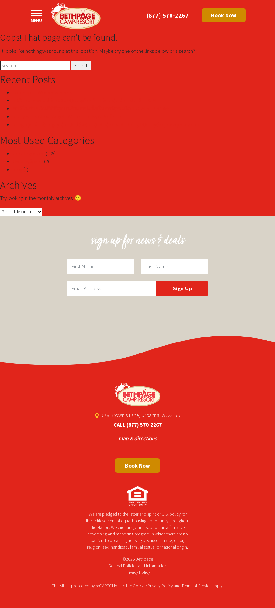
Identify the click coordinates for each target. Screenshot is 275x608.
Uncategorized (29, 153)
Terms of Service (196, 586)
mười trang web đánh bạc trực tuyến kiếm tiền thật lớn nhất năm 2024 (84, 100)
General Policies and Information (137, 565)
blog (17, 169)
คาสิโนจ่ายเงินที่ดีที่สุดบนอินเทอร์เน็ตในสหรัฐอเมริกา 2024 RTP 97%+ (91, 108)
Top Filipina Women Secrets (42, 92)
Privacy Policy (137, 572)
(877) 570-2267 (168, 15)
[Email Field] (111, 288)
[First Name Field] (100, 266)
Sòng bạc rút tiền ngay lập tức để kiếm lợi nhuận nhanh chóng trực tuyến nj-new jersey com (106, 124)
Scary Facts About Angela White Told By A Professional (71, 116)
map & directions (137, 438)
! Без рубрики (28, 161)
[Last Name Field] (174, 266)
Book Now (223, 15)
